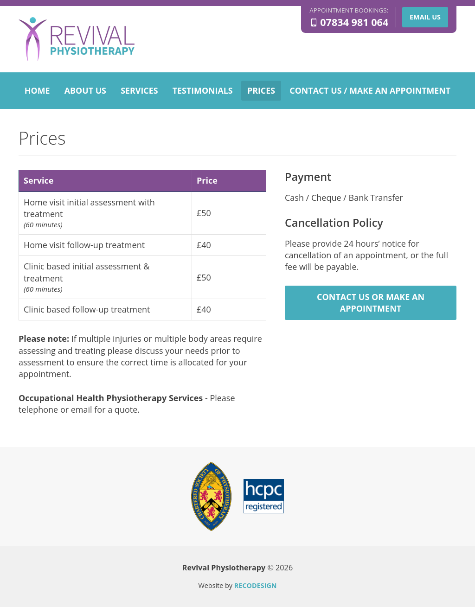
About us (85, 90)
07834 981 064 (354, 22)
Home (37, 90)
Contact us (369, 90)
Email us (425, 17)
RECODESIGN (255, 585)
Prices (261, 90)
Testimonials (203, 90)
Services (139, 90)
